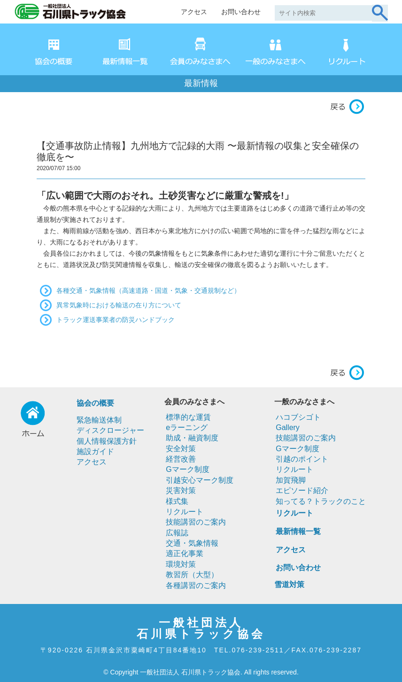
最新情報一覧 (298, 531)
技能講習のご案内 (196, 522)
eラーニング (187, 427)
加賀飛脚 (291, 480)
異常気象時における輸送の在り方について (118, 305)
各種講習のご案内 (196, 585)
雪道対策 (289, 584)
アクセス (194, 12)
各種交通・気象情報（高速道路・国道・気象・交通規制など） (148, 290)
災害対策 (181, 490)
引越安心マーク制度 (199, 480)
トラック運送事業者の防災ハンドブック (115, 319)
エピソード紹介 (302, 490)
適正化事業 (184, 553)
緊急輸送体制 (99, 420)
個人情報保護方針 (107, 441)
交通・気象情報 (192, 543)
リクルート (184, 512)
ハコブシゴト (298, 417)
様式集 (177, 501)
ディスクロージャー (110, 430)
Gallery (288, 427)
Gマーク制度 (187, 469)
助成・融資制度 (192, 438)
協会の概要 (95, 403)
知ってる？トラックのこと (321, 501)
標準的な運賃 (188, 417)
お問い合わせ (241, 12)
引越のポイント (302, 459)
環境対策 (181, 564)
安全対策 (181, 449)
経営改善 (181, 459)
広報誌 (177, 533)
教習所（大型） (192, 575)
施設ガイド (95, 451)
